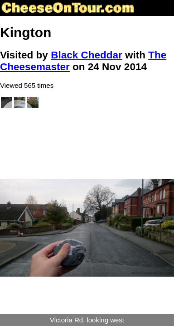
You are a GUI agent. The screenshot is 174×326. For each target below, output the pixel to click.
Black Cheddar (86, 55)
